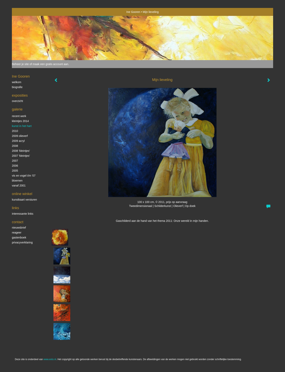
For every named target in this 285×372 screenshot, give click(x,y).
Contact (17, 222)
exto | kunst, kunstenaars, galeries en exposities (23, 12)
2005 (15, 170)
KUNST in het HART (22, 126)
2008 (15, 145)
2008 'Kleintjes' (21, 150)
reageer (16, 232)
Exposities (20, 95)
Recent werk (19, 116)
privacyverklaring (22, 242)
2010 (15, 131)
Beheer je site (20, 64)
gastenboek (19, 237)
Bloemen (17, 180)
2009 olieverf (20, 135)
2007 (15, 160)
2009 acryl (18, 140)
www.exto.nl (50, 359)
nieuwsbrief (19, 227)
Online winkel (22, 194)
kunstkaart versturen (24, 199)
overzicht (17, 101)
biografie (17, 87)
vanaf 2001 (19, 185)
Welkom (16, 82)
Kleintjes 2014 (20, 121)
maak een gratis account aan (50, 64)
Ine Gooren (133, 11)
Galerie (17, 109)
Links (15, 208)
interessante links (22, 213)
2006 (15, 165)
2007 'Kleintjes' (21, 155)
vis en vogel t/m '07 (23, 175)
